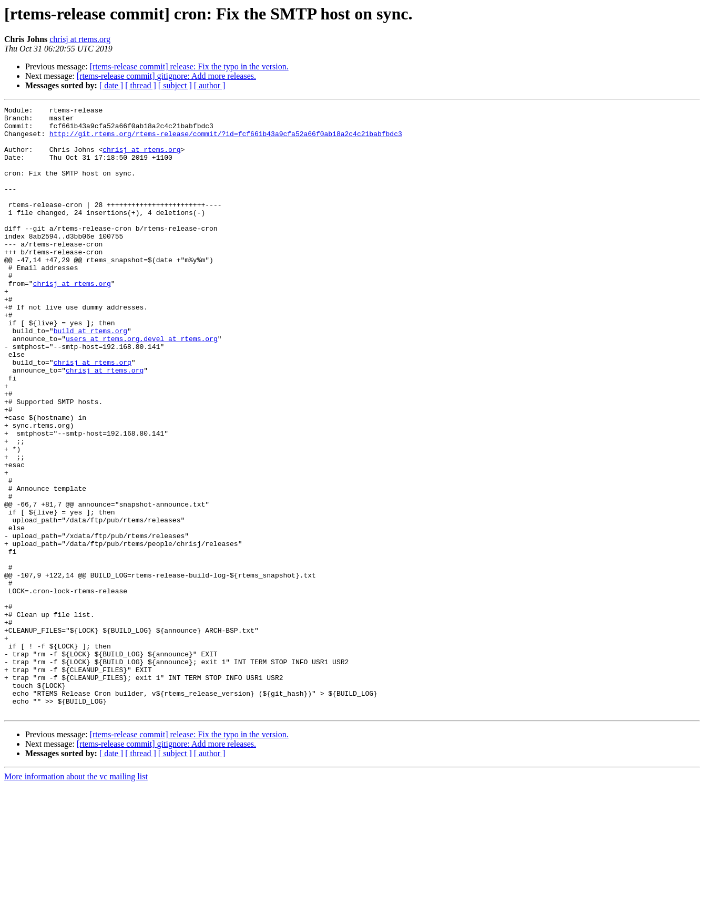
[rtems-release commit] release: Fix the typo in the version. (189, 66)
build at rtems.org (90, 376)
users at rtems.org (102, 385)
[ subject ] (175, 85)
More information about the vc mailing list (76, 897)
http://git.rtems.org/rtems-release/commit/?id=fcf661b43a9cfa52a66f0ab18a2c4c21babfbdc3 (225, 140)
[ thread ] (140, 85)
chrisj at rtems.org (79, 39)
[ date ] (111, 85)
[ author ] (210, 85)
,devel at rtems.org (178, 385)
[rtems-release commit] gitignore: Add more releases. (166, 75)
